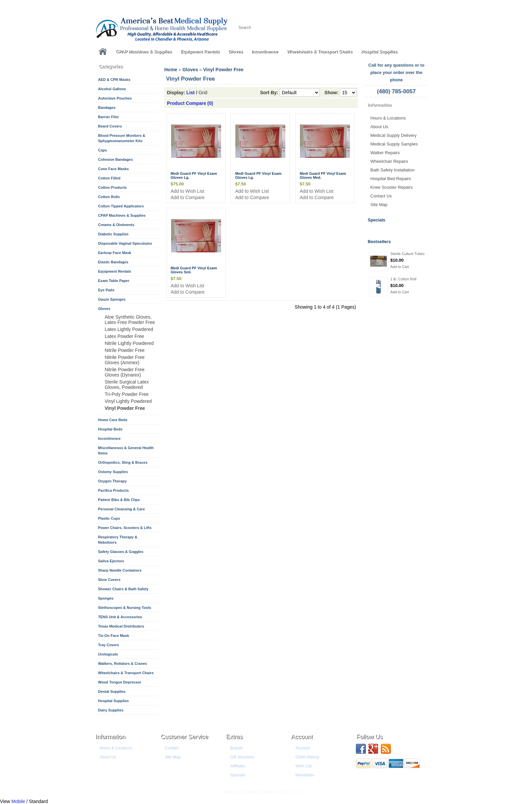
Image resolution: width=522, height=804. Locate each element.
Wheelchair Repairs (389, 161)
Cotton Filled (109, 178)
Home (170, 69)
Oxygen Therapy (112, 481)
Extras (234, 736)
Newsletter (305, 775)
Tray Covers (108, 645)
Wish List (304, 766)
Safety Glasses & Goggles (120, 552)
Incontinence (264, 51)
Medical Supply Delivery (394, 135)
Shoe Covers (109, 580)
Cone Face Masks (113, 169)
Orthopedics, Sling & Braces (123, 462)
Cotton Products (112, 187)
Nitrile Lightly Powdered (129, 343)
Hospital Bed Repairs (391, 178)
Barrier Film (108, 117)
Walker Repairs (385, 152)
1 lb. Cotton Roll (403, 279)
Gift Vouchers (242, 757)
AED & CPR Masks (114, 80)
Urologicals (108, 654)
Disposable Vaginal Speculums (125, 243)
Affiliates (237, 766)
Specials (237, 775)
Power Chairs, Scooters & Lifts (125, 528)
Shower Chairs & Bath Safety (123, 589)
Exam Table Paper (114, 281)
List (190, 92)
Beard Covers (110, 126)
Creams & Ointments (116, 225)
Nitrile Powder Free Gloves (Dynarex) (125, 372)
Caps (102, 150)
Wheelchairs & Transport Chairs (319, 51)
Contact (172, 748)
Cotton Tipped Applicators (121, 206)
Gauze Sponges (112, 299)
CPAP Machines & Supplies (144, 51)
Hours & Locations (388, 118)
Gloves (235, 51)
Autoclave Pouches (115, 98)
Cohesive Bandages (115, 159)
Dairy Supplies (111, 710)
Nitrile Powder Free (125, 350)
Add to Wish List (187, 191)
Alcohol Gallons (112, 89)
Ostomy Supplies (113, 472)
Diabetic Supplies (113, 234)
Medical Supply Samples (394, 143)
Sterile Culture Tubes (408, 254)
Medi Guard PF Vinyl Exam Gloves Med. (323, 175)
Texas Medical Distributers (121, 626)
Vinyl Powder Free (125, 408)
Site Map (379, 204)
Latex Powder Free (124, 336)
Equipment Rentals (200, 51)
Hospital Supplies (379, 51)
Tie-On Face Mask (113, 636)
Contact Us (381, 195)
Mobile (18, 801)
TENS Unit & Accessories (120, 617)
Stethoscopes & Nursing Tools (124, 608)
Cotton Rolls (109, 197)
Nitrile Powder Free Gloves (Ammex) (125, 360)
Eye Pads (106, 290)
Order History (307, 757)
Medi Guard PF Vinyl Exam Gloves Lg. (194, 175)
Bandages (107, 108)
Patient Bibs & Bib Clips (119, 500)
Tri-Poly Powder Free (127, 394)
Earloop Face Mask (114, 253)
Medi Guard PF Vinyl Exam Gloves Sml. (194, 270)
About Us (379, 126)
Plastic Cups (109, 518)
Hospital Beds (110, 429)
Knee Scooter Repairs (392, 187)
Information (111, 736)
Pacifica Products (113, 490)
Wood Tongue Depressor (119, 682)
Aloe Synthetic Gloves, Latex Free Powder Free (130, 319)
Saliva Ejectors (111, 561)
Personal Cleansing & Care (121, 509)
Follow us (370, 736)
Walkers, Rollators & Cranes (122, 664)
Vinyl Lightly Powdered (128, 401)
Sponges (106, 598)
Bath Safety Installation (393, 169)
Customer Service (184, 736)
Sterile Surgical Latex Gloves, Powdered (127, 384)
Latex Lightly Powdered (129, 329)
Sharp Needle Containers (120, 570)
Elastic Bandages (113, 262)
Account (302, 736)
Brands (236, 748)
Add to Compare (188, 197)
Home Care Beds (113, 420)
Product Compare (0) (190, 103)
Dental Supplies (112, 691)
